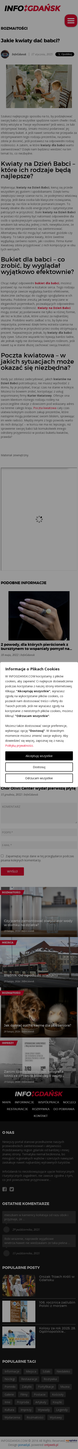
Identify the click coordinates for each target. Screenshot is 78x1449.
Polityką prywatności (19, 745)
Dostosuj (39, 767)
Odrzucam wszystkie (39, 778)
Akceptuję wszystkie (39, 756)
